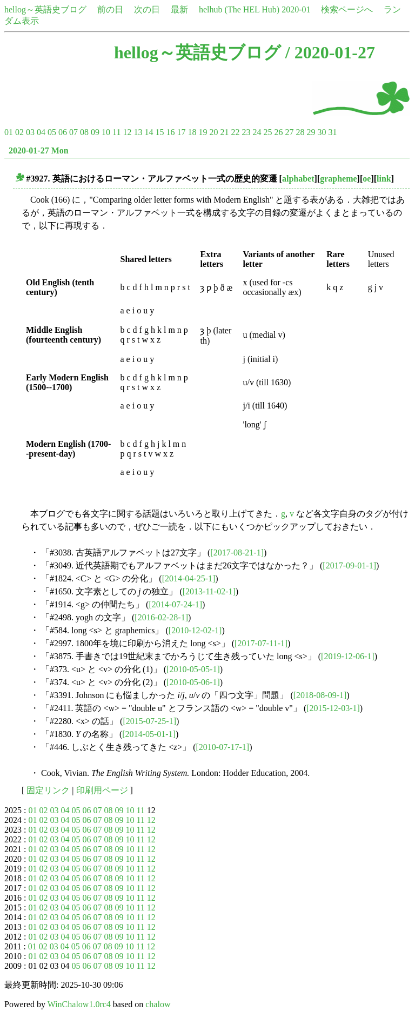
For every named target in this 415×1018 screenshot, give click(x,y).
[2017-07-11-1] (261, 643)
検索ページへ (347, 9)
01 (8, 132)
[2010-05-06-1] (193, 682)
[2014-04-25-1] (189, 578)
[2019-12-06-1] (347, 656)
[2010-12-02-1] (195, 630)
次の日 (147, 9)
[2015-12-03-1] (333, 708)
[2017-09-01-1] (349, 565)
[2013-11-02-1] (209, 591)
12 (127, 132)
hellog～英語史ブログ (45, 9)
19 (202, 132)
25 (267, 132)
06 (62, 132)
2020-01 (296, 9)
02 (19, 132)
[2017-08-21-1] (237, 552)
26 (278, 132)
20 (213, 132)
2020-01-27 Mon (39, 150)
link (384, 178)
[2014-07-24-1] (175, 604)
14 (148, 132)
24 (256, 132)
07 (73, 132)
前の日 (110, 9)
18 (192, 132)
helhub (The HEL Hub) (239, 9)
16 (170, 132)
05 (52, 132)
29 (310, 132)
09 (95, 132)
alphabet (298, 178)
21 (224, 132)
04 (41, 132)
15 (159, 132)
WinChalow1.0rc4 (79, 1004)
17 (181, 132)
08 (84, 132)
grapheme (338, 178)
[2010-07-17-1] (222, 747)
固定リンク (48, 790)
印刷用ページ (102, 790)
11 (116, 132)
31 (332, 132)
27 (289, 132)
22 (235, 132)
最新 (179, 9)
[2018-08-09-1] (320, 695)
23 (246, 132)
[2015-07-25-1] (149, 721)
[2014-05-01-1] (149, 734)
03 (30, 132)
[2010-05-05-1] (193, 669)
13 (137, 132)
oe (367, 178)
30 (321, 132)
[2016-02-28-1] (161, 617)
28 (300, 132)
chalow (157, 1004)
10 (106, 132)
